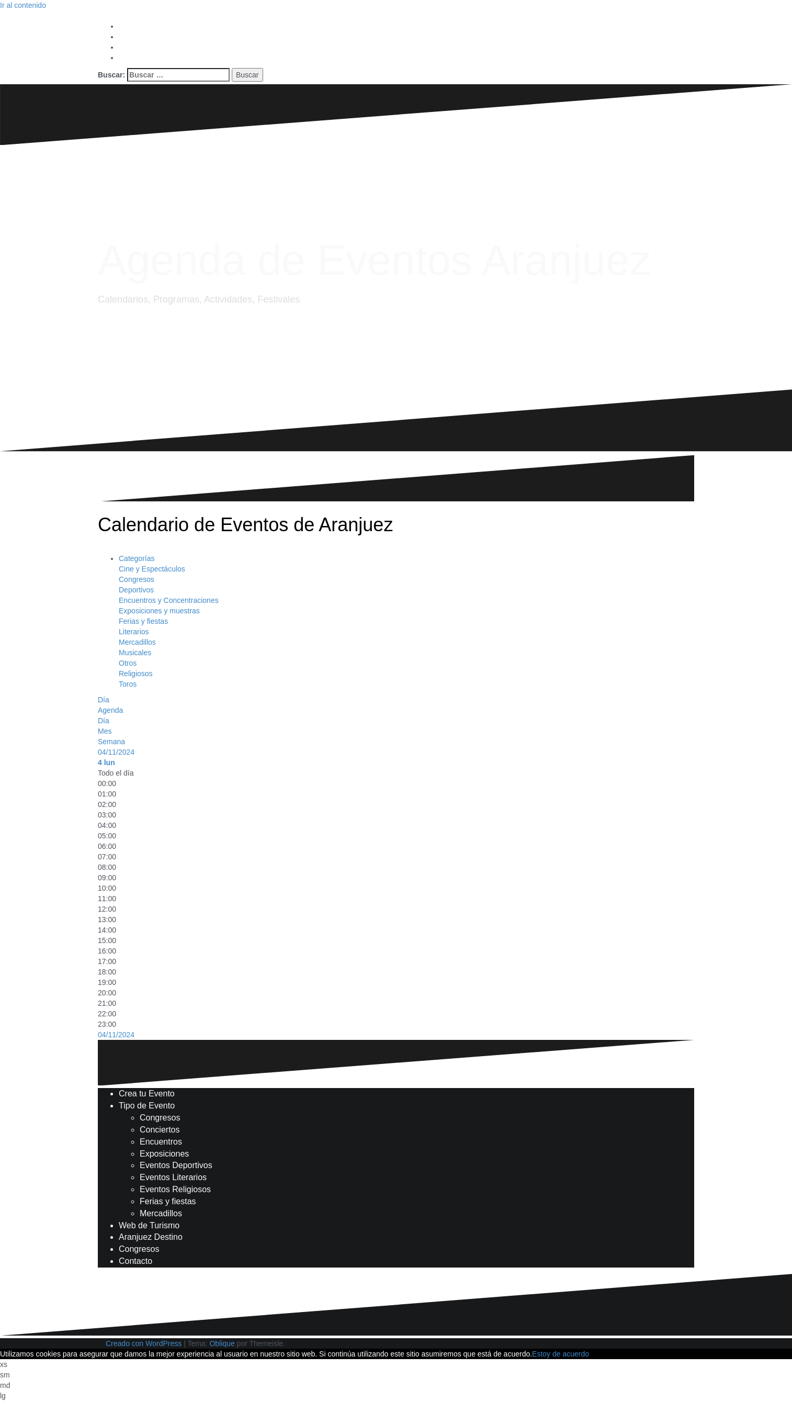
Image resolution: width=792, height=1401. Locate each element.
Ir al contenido (23, 5)
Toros (128, 684)
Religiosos (136, 673)
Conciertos (159, 1129)
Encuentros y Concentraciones (169, 600)
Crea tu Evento (147, 1093)
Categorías (136, 558)
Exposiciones (164, 1153)
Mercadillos (137, 642)
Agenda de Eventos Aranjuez (374, 260)
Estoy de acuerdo (560, 1354)
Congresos (136, 579)
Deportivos (136, 590)
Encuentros (161, 1141)
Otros (128, 663)
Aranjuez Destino (151, 1236)
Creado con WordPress (144, 1343)
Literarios (134, 631)
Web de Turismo (149, 1225)
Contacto (135, 1261)
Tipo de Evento (147, 1105)
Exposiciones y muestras (159, 611)
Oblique (221, 1343)
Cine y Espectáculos (152, 569)
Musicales (135, 652)
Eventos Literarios (173, 1177)
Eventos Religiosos (175, 1189)
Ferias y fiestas (143, 621)
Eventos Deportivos (176, 1165)
